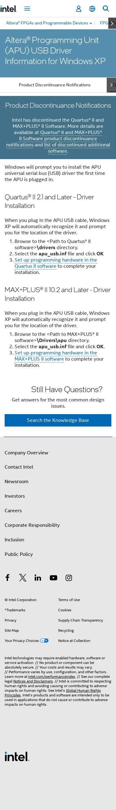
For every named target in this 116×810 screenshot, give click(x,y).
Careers (13, 511)
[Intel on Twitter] (23, 578)
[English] (92, 8)
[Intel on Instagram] (68, 578)
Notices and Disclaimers (33, 681)
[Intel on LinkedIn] (38, 578)
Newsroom (16, 482)
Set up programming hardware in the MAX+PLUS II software (56, 356)
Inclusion (14, 540)
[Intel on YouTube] (53, 578)
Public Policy (19, 554)
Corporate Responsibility (32, 525)
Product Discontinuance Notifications (55, 85)
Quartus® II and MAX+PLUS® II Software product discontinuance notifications (54, 138)
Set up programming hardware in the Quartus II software (56, 263)
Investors (15, 496)
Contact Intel (19, 467)
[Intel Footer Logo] (17, 756)
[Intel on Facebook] (7, 578)
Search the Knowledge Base (58, 420)
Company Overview (26, 453)
